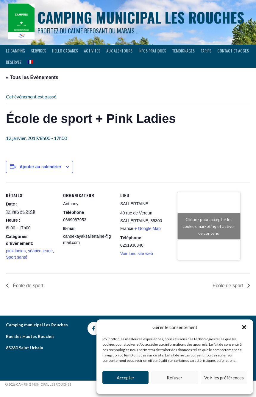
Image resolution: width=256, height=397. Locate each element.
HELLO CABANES (65, 50)
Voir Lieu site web (136, 253)
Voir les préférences (224, 377)
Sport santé (16, 257)
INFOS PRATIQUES (152, 50)
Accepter (126, 377)
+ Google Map (147, 228)
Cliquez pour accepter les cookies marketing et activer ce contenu (208, 226)
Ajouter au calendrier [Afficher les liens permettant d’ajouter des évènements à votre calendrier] (40, 166)
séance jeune (40, 250)
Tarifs (206, 50)
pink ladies (16, 250)
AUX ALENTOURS (119, 50)
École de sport (27, 285)
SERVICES (38, 50)
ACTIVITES (92, 50)
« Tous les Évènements (32, 77)
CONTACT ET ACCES (233, 50)
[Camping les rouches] (94, 328)
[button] (244, 327)
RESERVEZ (14, 62)
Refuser (174, 377)
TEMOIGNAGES (183, 50)
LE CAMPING (15, 50)
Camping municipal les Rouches (141, 17)
